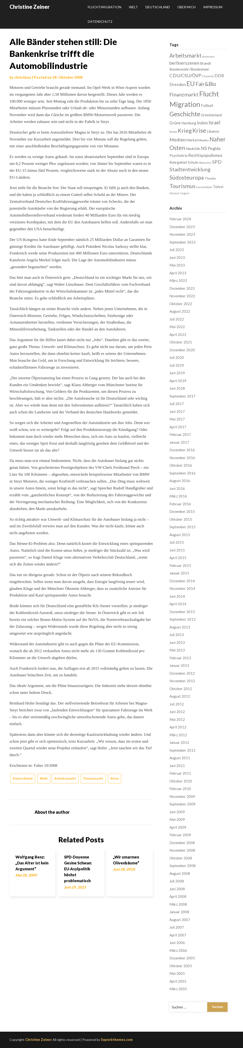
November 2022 (182, 296)
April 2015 (177, 558)
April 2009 (177, 827)
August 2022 (179, 311)
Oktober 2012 (180, 689)
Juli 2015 (176, 542)
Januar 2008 (179, 912)
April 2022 (177, 334)
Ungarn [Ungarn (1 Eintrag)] (184, 193)
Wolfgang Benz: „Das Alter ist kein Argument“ (31, 863)
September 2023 (182, 242)
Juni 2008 (177, 889)
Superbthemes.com (117, 1040)
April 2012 (177, 727)
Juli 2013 (176, 634)
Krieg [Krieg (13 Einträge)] (185, 130)
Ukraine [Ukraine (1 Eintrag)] (174, 193)
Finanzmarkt (93, 778)
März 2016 (178, 496)
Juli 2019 (176, 365)
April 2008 (177, 896)
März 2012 (178, 735)
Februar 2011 (180, 773)
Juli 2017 (176, 404)
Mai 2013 (177, 650)
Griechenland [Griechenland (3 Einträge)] (211, 115)
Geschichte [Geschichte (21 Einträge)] (184, 114)
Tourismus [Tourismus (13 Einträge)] (182, 186)
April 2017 (177, 427)
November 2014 (182, 588)
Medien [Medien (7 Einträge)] (177, 139)
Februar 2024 (180, 219)
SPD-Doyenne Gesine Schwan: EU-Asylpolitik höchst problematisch (78, 869)
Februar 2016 (180, 504)
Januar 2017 (179, 442)
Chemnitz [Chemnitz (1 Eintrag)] (208, 76)
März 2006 (178, 950)
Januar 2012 (179, 742)
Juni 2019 (177, 373)
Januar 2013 (179, 665)
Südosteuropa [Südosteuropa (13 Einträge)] (186, 177)
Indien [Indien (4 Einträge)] (202, 122)
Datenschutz (100, 21)
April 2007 (177, 935)
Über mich (187, 7)
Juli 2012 (176, 704)
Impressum (212, 7)
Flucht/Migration (104, 7)
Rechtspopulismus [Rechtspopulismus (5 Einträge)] (205, 155)
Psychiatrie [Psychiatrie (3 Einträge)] (178, 155)
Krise (115, 778)
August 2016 (179, 481)
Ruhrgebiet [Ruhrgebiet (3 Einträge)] (178, 162)
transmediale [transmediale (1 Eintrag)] (204, 187)
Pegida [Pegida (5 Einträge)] (214, 148)
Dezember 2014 (182, 581)
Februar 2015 (180, 565)
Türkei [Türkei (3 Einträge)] (218, 187)
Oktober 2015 (180, 519)
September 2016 (182, 473)
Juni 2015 (177, 550)
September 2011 (182, 750)
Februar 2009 (180, 835)
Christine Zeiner (29, 6)
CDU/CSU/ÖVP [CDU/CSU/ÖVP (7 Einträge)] (185, 75)
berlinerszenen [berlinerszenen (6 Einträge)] (184, 63)
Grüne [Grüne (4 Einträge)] (175, 122)
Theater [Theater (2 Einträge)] (210, 178)
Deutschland (157, 7)
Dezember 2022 (182, 288)
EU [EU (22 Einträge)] (191, 83)
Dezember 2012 (182, 673)
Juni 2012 (177, 711)
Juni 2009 (177, 812)
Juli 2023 (176, 250)
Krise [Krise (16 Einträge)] (199, 130)
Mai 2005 (177, 973)
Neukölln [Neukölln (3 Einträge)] (193, 148)
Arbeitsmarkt (65, 778)
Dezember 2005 (182, 958)
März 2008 (178, 904)
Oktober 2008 (180, 858)
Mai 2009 (177, 819)
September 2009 (182, 804)
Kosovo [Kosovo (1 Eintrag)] (173, 131)
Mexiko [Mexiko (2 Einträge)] (203, 140)
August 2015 (179, 535)
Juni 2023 (177, 257)
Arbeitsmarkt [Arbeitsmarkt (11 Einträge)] (185, 55)
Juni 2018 (177, 388)
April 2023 (177, 273)
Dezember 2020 (182, 350)
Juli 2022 (176, 319)
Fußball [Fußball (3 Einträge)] (207, 105)
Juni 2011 (177, 765)
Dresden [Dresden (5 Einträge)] (177, 84)
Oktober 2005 (180, 966)
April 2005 (177, 981)
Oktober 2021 (180, 342)
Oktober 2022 (180, 304)
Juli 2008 (176, 881)
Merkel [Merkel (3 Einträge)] (192, 140)
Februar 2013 (180, 658)
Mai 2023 (177, 265)
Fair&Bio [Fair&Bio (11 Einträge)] (206, 84)
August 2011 (179, 758)
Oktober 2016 (180, 465)
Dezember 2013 (182, 612)
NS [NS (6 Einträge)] (204, 148)
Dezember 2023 (182, 227)
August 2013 (179, 627)
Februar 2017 (180, 434)
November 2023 (182, 234)
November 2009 (182, 796)
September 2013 (182, 619)
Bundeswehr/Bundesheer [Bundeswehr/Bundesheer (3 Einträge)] (189, 69)
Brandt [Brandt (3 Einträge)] (205, 63)
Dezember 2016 (182, 450)
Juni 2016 (177, 488)
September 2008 (182, 865)
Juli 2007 (176, 927)
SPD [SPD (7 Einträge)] (216, 162)
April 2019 (177, 381)
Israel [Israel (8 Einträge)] (214, 122)
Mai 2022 (177, 327)
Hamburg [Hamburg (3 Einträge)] (188, 123)
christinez (22, 77)
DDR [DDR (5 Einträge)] (219, 75)
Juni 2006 (177, 942)
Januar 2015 (179, 573)
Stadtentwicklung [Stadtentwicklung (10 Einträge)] (189, 169)
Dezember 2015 (182, 511)
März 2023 (178, 280)
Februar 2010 (180, 788)
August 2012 (179, 696)
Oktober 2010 (180, 781)
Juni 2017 (177, 411)
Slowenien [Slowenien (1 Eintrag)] (205, 162)
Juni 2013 (177, 642)
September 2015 (182, 527)
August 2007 (179, 919)
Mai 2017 (177, 419)
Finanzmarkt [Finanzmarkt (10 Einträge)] (183, 94)
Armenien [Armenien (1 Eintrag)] (208, 56)
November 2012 (182, 681)
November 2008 (182, 850)
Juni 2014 (177, 596)
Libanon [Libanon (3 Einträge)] (213, 131)
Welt (133, 7)
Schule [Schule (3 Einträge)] (193, 162)
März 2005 (178, 989)
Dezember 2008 (182, 842)
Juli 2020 (176, 357)
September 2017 (182, 396)
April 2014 (177, 604)
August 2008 (179, 873)
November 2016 (182, 458)
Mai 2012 (177, 719)
